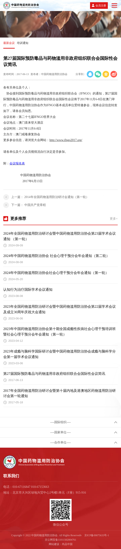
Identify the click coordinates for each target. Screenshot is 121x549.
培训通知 (22, 43)
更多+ (114, 218)
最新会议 (9, 43)
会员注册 (101, 5)
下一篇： (28, 205)
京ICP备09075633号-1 (96, 535)
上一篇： (50, 197)
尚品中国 (67, 544)
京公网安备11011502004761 (60, 539)
